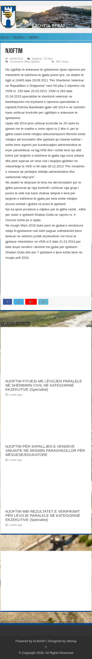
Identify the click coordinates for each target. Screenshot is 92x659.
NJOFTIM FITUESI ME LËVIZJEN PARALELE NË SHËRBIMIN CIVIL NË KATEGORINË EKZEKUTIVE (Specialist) (43, 385)
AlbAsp (71, 641)
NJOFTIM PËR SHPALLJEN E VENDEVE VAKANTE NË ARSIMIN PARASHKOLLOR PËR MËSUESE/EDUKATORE (45, 450)
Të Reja (48, 58)
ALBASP (39, 641)
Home (4, 37)
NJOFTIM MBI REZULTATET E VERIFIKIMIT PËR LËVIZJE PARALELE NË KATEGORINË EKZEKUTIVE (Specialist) (42, 515)
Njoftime (19, 37)
